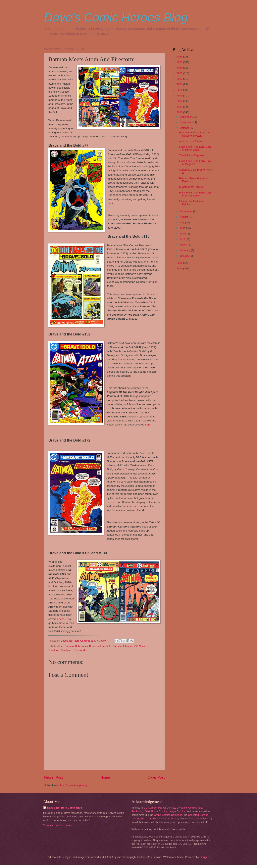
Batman (69, 646)
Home (105, 777)
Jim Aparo (66, 650)
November (186, 122)
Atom (60, 646)
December (186, 116)
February (185, 250)
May (182, 233)
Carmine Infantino (123, 646)
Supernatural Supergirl (192, 186)
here (148, 424)
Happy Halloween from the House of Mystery (194, 134)
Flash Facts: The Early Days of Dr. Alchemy (195, 194)
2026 (180, 56)
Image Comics (177, 811)
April (183, 239)
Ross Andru (80, 650)
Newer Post (53, 777)
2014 (180, 268)
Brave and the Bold (100, 646)
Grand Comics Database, (168, 814)
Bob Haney (81, 646)
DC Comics (141, 646)
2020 (180, 89)
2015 (180, 262)
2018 (180, 100)
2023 (180, 73)
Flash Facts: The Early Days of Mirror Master (195, 148)
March (184, 244)
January (185, 255)
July (182, 222)
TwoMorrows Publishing (198, 818)
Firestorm (53, 650)
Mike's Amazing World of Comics (159, 818)
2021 (180, 84)
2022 (180, 78)
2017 (180, 106)
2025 (180, 62)
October (185, 127)
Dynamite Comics (187, 807)
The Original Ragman (191, 155)
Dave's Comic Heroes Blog (116, 17)
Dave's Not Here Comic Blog (64, 807)
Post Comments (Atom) (73, 785)
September (186, 211)
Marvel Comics (166, 807)
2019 (180, 95)
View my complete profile (57, 825)
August (184, 216)
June (183, 227)
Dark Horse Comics (156, 811)
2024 (180, 67)
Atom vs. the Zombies (191, 141)
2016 (180, 112)
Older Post (156, 777)
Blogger (204, 857)
